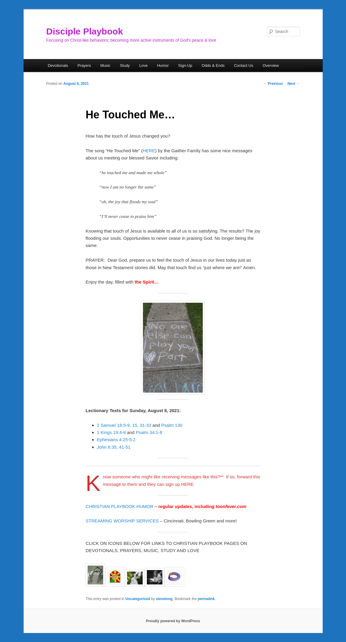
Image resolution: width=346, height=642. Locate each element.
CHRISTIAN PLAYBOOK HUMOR (119, 506)
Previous (273, 84)
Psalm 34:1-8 (149, 432)
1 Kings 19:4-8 (111, 432)
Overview (271, 65)
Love (143, 65)
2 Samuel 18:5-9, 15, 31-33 (124, 425)
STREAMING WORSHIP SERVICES (122, 520)
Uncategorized (137, 599)
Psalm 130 (171, 425)
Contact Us (243, 65)
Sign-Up (185, 65)
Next (293, 84)
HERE (149, 150)
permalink (206, 599)
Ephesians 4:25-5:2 (116, 439)
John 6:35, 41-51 (114, 447)
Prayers (84, 65)
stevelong (164, 599)
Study (125, 65)
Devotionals (58, 65)
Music (105, 65)
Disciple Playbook (84, 31)
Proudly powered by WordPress (173, 621)
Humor (163, 65)
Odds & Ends (213, 65)
